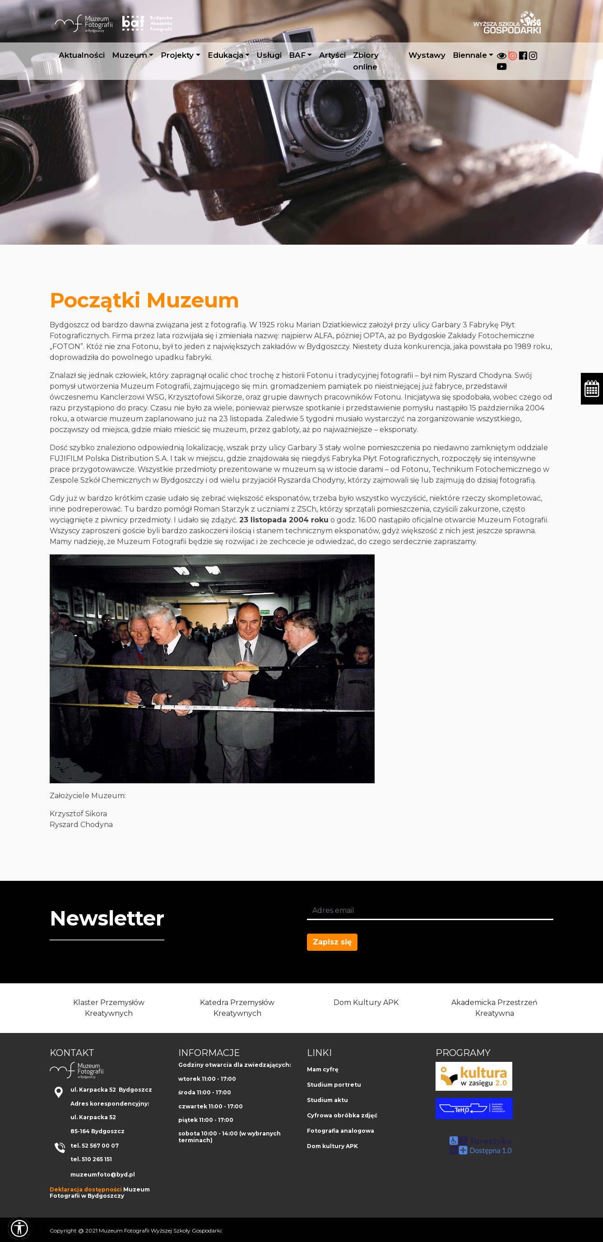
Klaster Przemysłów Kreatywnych (108, 1008)
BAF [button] (297, 55)
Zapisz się (332, 942)
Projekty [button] (177, 55)
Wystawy (426, 55)
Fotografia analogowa (340, 1130)
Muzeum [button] (129, 55)
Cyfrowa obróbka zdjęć (342, 1115)
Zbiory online (366, 61)
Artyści (332, 55)
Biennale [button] (470, 55)
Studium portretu (334, 1084)
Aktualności (82, 55)
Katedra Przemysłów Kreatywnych (237, 1008)
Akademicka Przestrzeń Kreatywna (494, 1008)
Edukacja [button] (225, 55)
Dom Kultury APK (366, 1002)
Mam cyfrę (323, 1069)
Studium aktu (327, 1100)
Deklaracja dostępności (86, 1189)
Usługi (269, 55)
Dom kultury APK (332, 1146)
